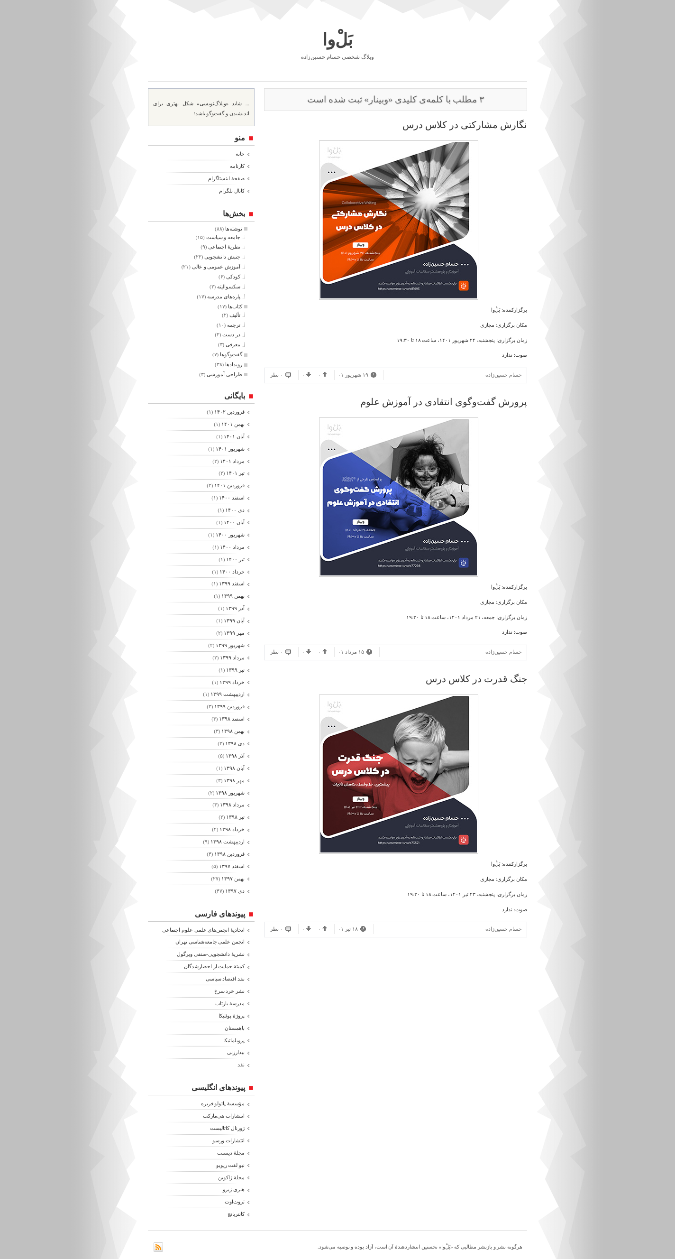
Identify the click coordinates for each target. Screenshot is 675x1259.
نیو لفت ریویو (230, 1165)
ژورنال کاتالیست (227, 1128)
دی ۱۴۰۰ (235, 510)
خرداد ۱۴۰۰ (232, 571)
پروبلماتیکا (234, 1040)
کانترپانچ (236, 1214)
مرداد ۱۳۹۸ (232, 804)
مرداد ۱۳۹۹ (232, 657)
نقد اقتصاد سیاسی (225, 978)
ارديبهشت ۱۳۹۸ (227, 841)
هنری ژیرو (234, 1189)
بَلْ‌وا (337, 39)
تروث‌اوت (235, 1201)
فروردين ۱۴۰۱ (229, 485)
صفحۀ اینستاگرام (226, 178)
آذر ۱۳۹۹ (235, 608)
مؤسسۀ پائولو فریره (223, 1103)
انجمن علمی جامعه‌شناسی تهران (210, 941)
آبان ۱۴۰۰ (234, 522)
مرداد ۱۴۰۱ (232, 461)
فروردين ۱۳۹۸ (229, 854)
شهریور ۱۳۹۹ (230, 645)
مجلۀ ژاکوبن (231, 1177)
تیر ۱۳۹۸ (235, 817)
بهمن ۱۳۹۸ (233, 731)
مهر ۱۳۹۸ (234, 780)
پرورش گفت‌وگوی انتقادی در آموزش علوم (443, 402)
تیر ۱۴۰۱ (235, 473)
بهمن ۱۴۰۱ (233, 424)
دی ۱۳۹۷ (235, 891)
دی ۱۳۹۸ (235, 743)
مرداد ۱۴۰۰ (232, 547)
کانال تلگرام (232, 191)
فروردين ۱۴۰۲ (229, 412)
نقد (241, 1064)
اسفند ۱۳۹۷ (232, 866)
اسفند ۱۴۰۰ (232, 497)
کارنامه (237, 166)
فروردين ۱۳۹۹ (229, 706)
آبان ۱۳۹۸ (234, 768)
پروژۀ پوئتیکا (232, 1015)
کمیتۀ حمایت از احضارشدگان (214, 966)
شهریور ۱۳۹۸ (230, 793)
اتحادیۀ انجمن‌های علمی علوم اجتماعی (203, 930)
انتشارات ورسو (228, 1140)
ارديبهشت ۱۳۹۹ (227, 694)
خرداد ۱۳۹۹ (232, 682)
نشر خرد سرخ (229, 991)
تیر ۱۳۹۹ (235, 670)
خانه (240, 154)
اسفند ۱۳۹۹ (232, 583)
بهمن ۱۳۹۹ (233, 596)
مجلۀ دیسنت (231, 1153)
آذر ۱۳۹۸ (235, 756)
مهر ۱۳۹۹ (234, 633)
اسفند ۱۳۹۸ (232, 719)
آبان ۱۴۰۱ (234, 436)
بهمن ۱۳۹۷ (233, 878)
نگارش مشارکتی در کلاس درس (464, 125)
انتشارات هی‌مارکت (224, 1116)
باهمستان (235, 1028)
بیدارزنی (236, 1052)
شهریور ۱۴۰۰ (230, 534)
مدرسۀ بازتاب (230, 1003)
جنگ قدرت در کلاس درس (476, 679)
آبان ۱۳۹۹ (234, 620)
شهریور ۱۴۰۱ (230, 449)
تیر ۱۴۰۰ (235, 559)
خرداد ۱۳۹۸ (232, 829)
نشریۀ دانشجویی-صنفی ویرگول (211, 954)
